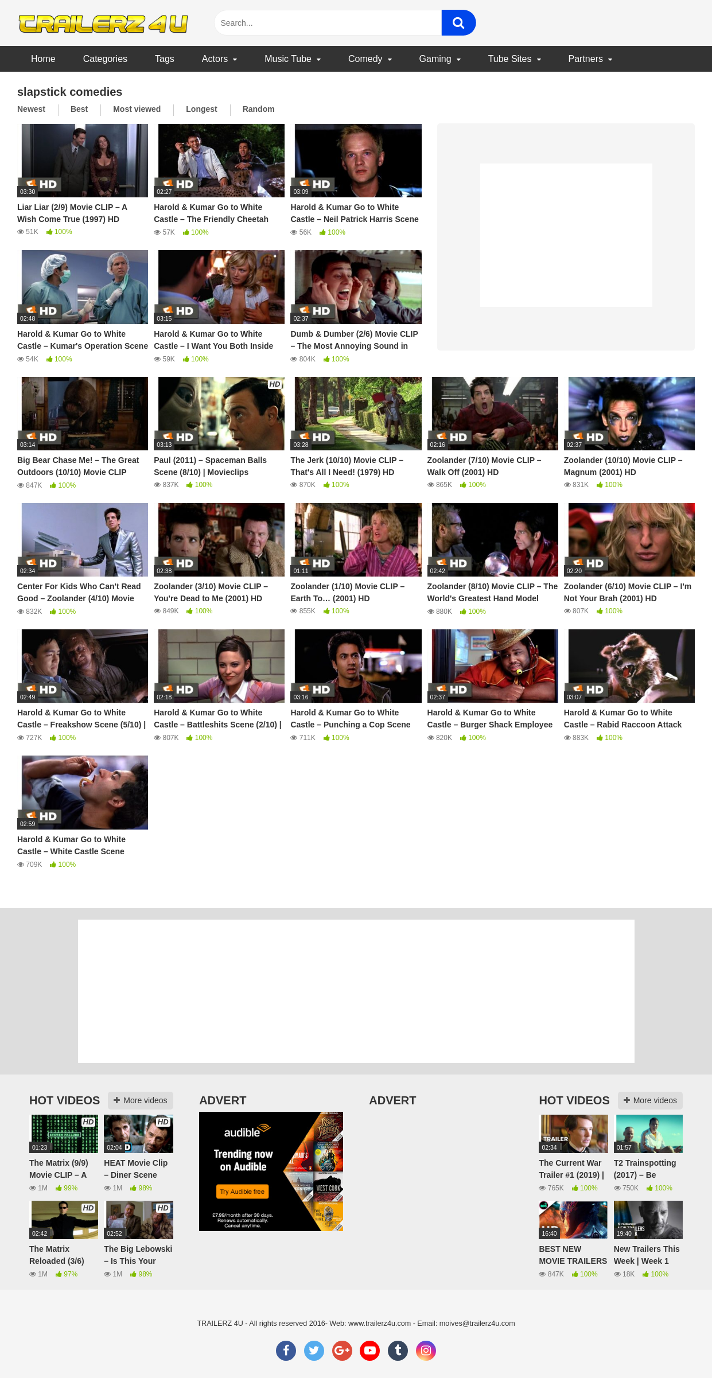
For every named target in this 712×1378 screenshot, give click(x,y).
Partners (586, 59)
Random (259, 109)
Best (79, 109)
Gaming (435, 59)
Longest (201, 109)
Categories (105, 59)
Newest (31, 109)
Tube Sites (510, 59)
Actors (215, 59)
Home (43, 59)
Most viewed (137, 109)
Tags (164, 59)
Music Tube (288, 59)
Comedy (365, 59)
